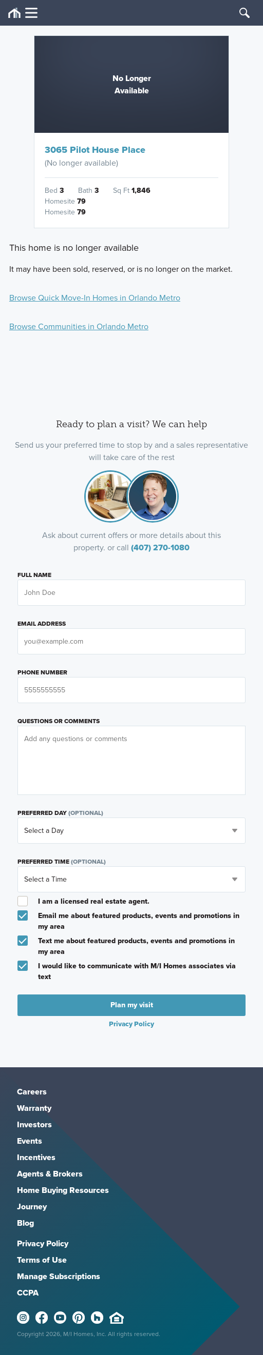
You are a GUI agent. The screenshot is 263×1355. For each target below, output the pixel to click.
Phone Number (42, 672)
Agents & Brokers (50, 1174)
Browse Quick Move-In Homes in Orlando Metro (94, 298)
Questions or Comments (58, 721)
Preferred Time (61, 861)
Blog (25, 1223)
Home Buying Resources (63, 1190)
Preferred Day (60, 813)
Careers (32, 1092)
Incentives (36, 1157)
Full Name (34, 575)
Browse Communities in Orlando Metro (78, 326)
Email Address (41, 623)
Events (29, 1141)
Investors (34, 1124)
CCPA (28, 1293)
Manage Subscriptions (58, 1276)
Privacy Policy (131, 1024)
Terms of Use (42, 1260)
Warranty (34, 1108)
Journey (32, 1206)
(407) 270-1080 (160, 547)
